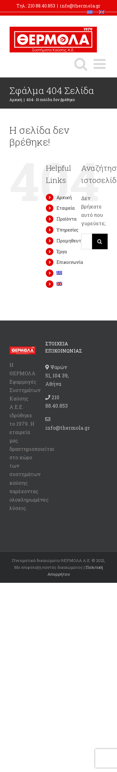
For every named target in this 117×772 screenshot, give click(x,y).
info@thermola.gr (80, 6)
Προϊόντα (66, 219)
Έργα (61, 252)
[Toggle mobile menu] (101, 64)
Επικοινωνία (69, 262)
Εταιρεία (65, 208)
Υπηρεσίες (67, 230)
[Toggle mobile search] (80, 64)
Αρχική (64, 197)
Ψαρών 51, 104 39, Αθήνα (57, 375)
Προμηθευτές (71, 241)
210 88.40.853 (41, 6)
